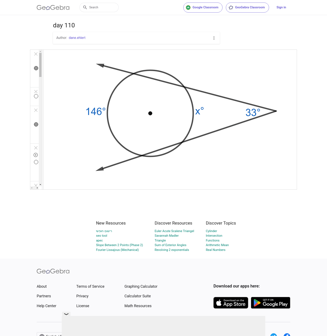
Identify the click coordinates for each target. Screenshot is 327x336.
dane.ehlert (77, 38)
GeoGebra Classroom (246, 7)
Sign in (281, 7)
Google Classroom (202, 7)
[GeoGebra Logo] (53, 7)
